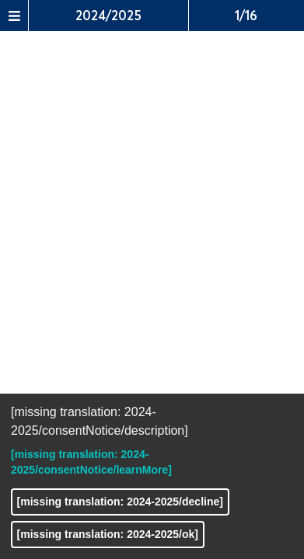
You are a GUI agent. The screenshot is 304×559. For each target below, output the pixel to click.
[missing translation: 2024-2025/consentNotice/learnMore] (91, 462)
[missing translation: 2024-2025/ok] (107, 534)
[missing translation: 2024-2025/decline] (120, 501)
